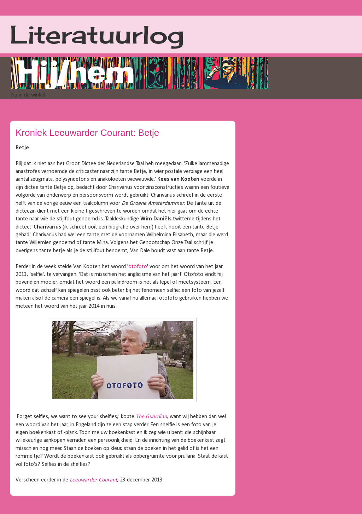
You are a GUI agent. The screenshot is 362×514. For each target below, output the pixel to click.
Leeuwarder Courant (93, 480)
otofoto (137, 267)
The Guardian (151, 417)
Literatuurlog (97, 34)
